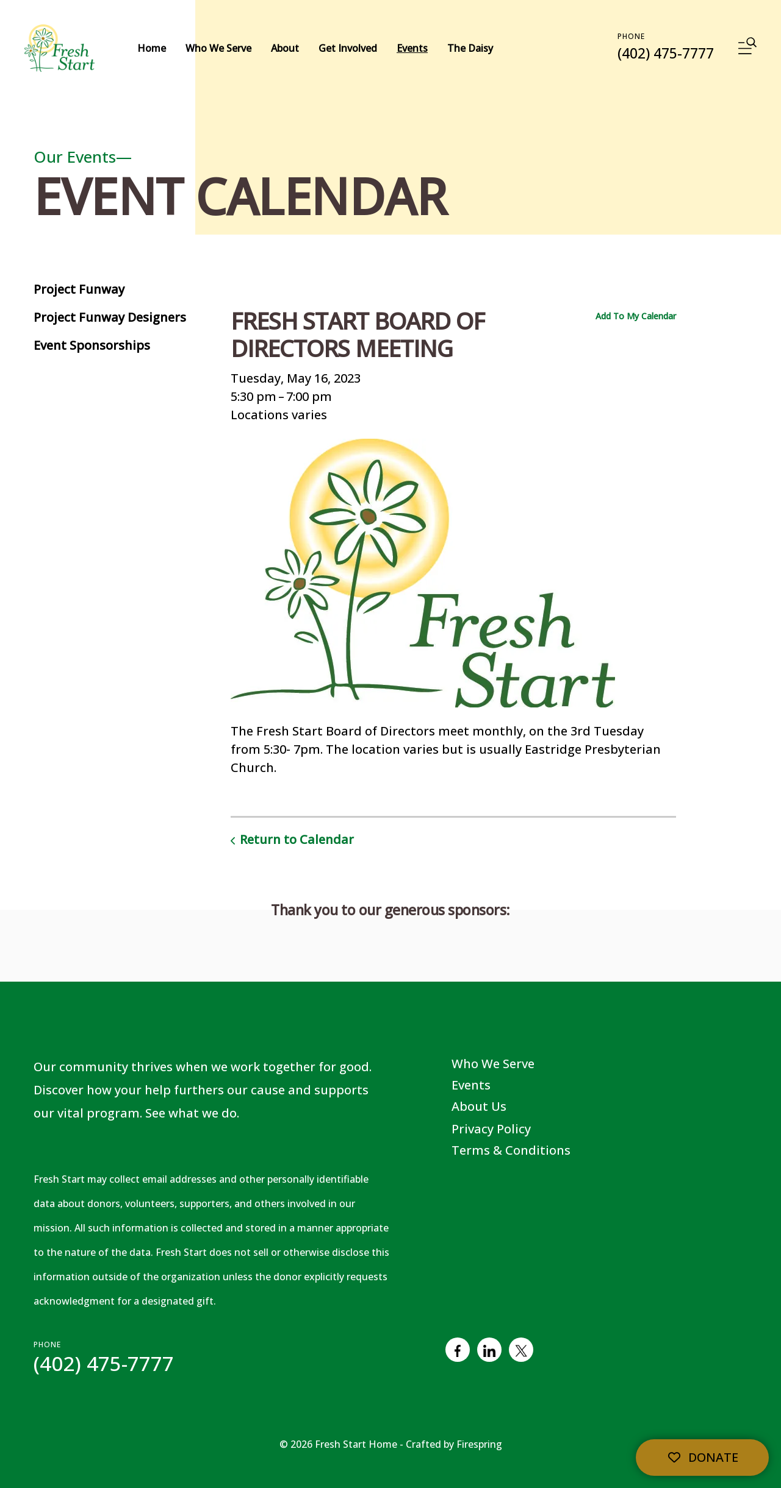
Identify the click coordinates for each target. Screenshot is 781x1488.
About (285, 48)
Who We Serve (218, 48)
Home (151, 48)
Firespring (479, 1444)
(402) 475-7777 (665, 53)
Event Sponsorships (92, 345)
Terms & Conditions (511, 1150)
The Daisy (470, 48)
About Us (479, 1106)
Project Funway (79, 289)
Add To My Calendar (636, 316)
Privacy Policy (491, 1129)
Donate (702, 1457)
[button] (747, 48)
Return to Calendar (297, 839)
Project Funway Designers (110, 317)
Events (412, 48)
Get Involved (348, 48)
